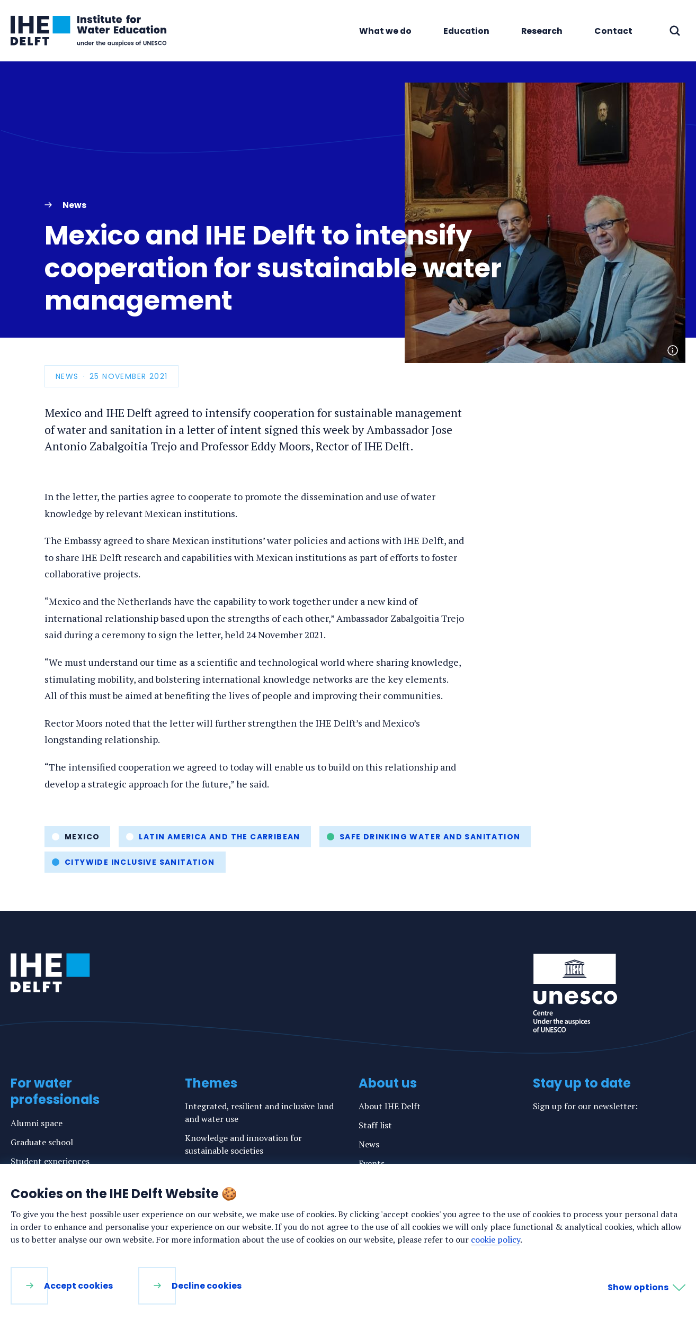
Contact (613, 31)
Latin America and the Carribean (219, 836)
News (369, 1144)
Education (466, 31)
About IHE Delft (390, 1106)
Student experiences (50, 1161)
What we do (385, 31)
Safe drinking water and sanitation (430, 836)
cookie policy (495, 1239)
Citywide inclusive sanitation (140, 862)
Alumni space (37, 1123)
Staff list (375, 1125)
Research (542, 31)
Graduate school (42, 1142)
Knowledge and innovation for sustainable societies (243, 1144)
